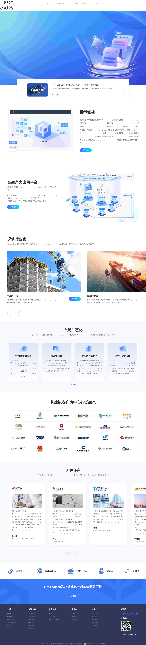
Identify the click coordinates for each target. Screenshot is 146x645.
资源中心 (85, 3)
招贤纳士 (95, 620)
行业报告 (74, 611)
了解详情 (13, 54)
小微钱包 (6, 8)
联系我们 (95, 623)
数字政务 (31, 617)
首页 (41, 3)
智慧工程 (31, 623)
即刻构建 (133, 3)
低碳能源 (31, 620)
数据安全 (10, 623)
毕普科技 (133, 633)
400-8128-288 (130, 611)
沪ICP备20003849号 (76, 642)
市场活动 (95, 614)
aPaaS (9, 611)
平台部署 (10, 617)
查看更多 (86, 158)
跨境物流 (31, 626)
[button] (21, 90)
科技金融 (31, 614)
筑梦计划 (52, 611)
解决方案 (61, 3)
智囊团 (74, 617)
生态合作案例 (54, 617)
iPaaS (9, 614)
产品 (49, 3)
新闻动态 (95, 617)
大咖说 (74, 614)
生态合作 (74, 3)
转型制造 (31, 611)
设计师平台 (11, 620)
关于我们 (99, 3)
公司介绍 (95, 611)
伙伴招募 (52, 614)
